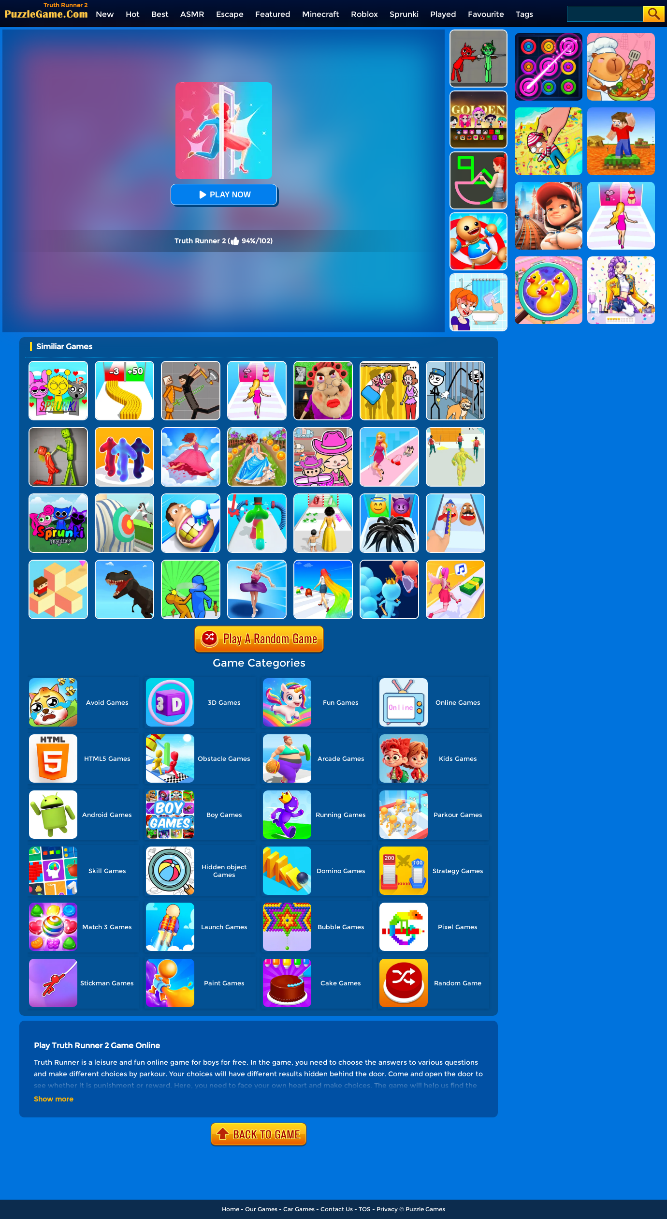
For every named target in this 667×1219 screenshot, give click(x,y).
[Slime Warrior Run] (455, 430)
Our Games (261, 1209)
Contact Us (336, 1209)
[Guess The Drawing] (479, 155)
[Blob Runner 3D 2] (257, 497)
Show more (53, 1099)
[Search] (604, 14)
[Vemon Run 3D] (389, 497)
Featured (272, 14)
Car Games (299, 1209)
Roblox (364, 14)
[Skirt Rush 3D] (190, 430)
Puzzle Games (425, 1209)
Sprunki (404, 14)
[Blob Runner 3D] (124, 430)
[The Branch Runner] (58, 563)
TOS (365, 1209)
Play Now (223, 195)
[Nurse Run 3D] (124, 497)
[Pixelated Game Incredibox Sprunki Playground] (479, 33)
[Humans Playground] (190, 364)
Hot (133, 14)
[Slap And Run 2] (190, 563)
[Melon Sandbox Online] (58, 430)
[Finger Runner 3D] (455, 497)
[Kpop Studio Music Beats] (479, 94)
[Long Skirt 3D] (257, 430)
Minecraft (320, 14)
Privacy (387, 1209)
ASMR (192, 14)
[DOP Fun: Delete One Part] (389, 364)
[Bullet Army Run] (124, 364)
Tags (524, 14)
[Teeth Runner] (190, 497)
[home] (46, 13)
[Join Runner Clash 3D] (389, 563)
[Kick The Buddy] (479, 216)
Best (160, 14)
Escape (230, 14)
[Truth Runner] (257, 364)
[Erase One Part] (479, 277)
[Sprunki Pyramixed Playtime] (58, 497)
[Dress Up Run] (389, 430)
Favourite (486, 14)
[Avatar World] (323, 430)
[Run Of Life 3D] (323, 497)
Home (230, 1209)
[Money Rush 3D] (455, 563)
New (105, 14)
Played (443, 14)
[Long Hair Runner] (323, 563)
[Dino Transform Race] (124, 563)
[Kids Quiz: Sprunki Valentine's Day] (58, 364)
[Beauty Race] (257, 563)
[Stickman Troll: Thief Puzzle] (455, 364)
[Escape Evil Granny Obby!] (323, 364)
